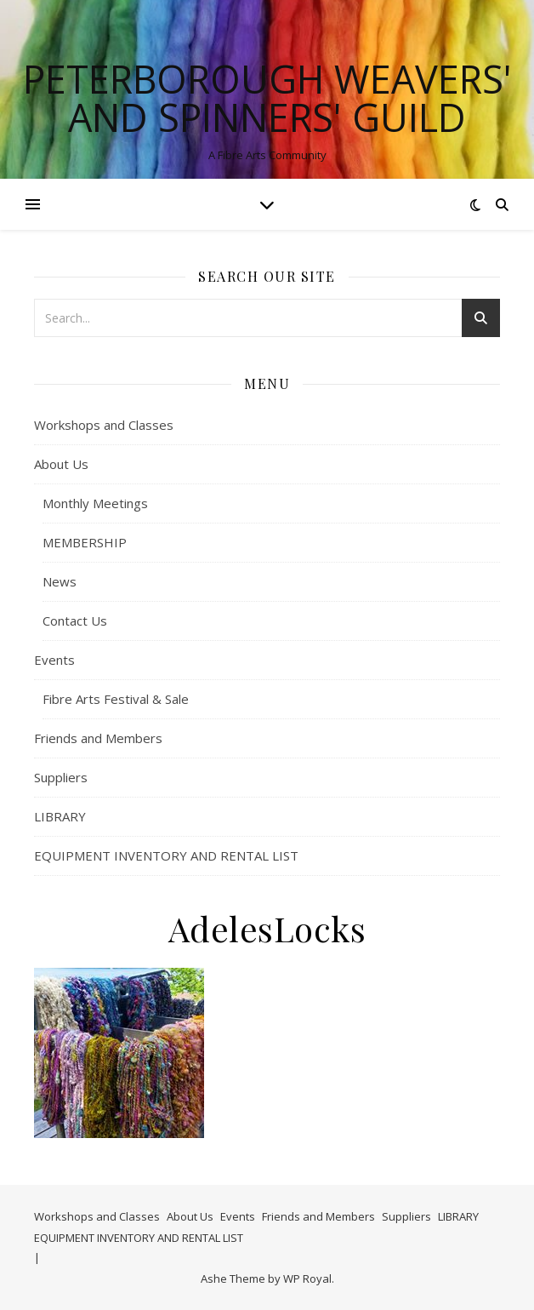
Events (54, 659)
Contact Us (75, 620)
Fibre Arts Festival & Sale (116, 698)
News (60, 581)
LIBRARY (60, 816)
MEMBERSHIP (85, 542)
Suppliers (61, 777)
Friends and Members (98, 738)
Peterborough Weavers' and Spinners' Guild (267, 98)
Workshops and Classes (103, 424)
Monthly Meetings (95, 503)
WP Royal (307, 1278)
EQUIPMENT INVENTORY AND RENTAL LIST (166, 855)
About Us (61, 463)
